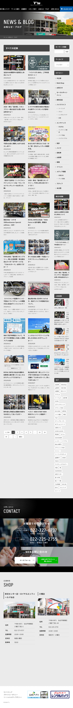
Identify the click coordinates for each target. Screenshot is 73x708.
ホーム (5, 37)
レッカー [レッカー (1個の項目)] (57, 441)
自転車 (59, 152)
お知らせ (60, 88)
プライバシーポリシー (11, 695)
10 (39, 432)
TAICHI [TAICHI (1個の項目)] (57, 461)
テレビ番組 (62, 178)
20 (45, 432)
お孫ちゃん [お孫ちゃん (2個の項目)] (58, 428)
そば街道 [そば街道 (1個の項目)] (57, 484)
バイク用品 (62, 135)
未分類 (59, 188)
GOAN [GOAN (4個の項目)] (56, 401)
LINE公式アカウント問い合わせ (48, 560)
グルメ (60, 111)
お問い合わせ (55, 9)
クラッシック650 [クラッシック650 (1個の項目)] (59, 448)
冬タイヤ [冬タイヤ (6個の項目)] (63, 391)
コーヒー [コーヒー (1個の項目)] (57, 451)
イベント (60, 167)
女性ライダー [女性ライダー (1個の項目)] (58, 474)
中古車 (59, 78)
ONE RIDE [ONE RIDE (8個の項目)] (63, 388)
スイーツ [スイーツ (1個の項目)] (57, 491)
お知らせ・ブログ (43, 9)
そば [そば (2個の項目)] (56, 418)
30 (6, 437)
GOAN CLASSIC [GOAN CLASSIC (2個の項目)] (59, 431)
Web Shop (60, 83)
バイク (59, 148)
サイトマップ (8, 692)
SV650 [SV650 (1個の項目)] (64, 458)
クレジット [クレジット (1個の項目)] (63, 487)
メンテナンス (61, 123)
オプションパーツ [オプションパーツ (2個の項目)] (60, 424)
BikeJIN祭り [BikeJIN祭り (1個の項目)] (58, 444)
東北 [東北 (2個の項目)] (64, 414)
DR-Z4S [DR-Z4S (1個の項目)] (64, 484)
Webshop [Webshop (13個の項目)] (64, 384)
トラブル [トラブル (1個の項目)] (64, 441)
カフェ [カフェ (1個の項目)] (63, 434)
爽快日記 (60, 100)
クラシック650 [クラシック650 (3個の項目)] (59, 408)
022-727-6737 (43, 530)
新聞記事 (61, 175)
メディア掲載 (61, 171)
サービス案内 (15, 9)
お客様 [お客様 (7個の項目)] (57, 391)
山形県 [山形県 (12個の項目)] (57, 388)
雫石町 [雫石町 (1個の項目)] (57, 434)
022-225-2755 (43, 539)
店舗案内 (24, 9)
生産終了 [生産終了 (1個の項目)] (57, 458)
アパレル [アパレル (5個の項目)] (57, 394)
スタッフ (60, 183)
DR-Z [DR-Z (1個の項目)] (56, 487)
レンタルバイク (63, 115)
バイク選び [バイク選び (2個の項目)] (58, 414)
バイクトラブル (63, 138)
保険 (58, 162)
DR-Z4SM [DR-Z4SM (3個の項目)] (57, 411)
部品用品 (61, 127)
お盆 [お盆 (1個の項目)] (56, 467)
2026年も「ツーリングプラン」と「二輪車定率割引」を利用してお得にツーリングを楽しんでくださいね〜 (61, 366)
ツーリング (62, 108)
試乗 (60, 118)
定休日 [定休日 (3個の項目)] (64, 411)
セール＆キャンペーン (62, 93)
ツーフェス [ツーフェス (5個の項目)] (58, 398)
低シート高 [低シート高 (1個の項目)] (58, 481)
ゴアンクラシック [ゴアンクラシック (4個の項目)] (60, 404)
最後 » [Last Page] (21, 437)
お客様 (59, 157)
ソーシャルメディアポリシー (13, 697)
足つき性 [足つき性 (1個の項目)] (57, 477)
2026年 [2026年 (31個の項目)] (57, 384)
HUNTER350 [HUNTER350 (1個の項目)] (58, 471)
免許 (58, 143)
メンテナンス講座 (63, 131)
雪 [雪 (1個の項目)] (60, 467)
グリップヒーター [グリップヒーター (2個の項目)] (60, 421)
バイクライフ (61, 104)
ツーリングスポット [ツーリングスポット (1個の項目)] (60, 454)
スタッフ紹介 (32, 9)
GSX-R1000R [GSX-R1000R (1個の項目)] (58, 438)
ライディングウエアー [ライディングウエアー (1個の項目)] (61, 464)
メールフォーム (25, 560)
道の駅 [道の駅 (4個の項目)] (65, 398)
